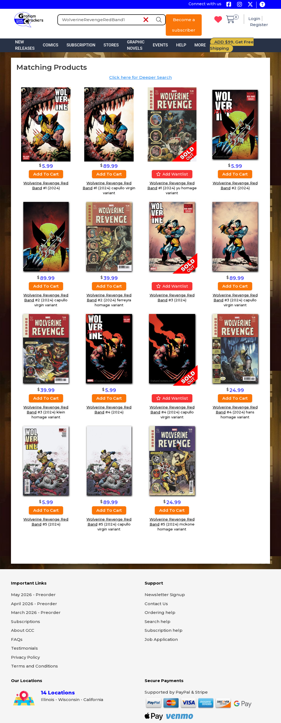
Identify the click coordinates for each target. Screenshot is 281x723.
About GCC (22, 630)
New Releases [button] (25, 45)
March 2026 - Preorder (36, 612)
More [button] (200, 45)
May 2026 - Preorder (33, 594)
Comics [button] (50, 45)
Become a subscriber (183, 25)
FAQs (17, 639)
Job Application (161, 639)
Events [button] (160, 45)
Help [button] (181, 45)
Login (254, 18)
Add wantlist (172, 174)
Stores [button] (111, 45)
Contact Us (156, 603)
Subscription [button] (80, 45)
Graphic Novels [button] (136, 45)
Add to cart (46, 174)
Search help (157, 621)
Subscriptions (25, 621)
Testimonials (24, 648)
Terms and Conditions (34, 666)
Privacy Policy (25, 657)
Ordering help (160, 612)
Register (259, 24)
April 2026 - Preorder (34, 603)
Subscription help (163, 630)
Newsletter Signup (165, 594)
